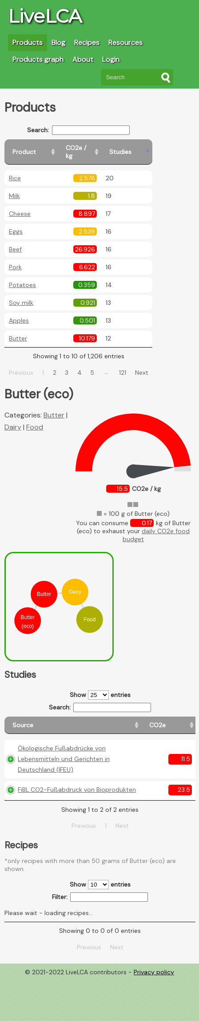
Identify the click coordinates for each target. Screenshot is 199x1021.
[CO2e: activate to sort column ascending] (101, 721)
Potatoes (22, 277)
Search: (89, 130)
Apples (19, 312)
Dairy (12, 419)
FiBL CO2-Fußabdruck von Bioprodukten (41, 821)
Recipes (87, 42)
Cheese (20, 206)
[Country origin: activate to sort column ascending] (138, 721)
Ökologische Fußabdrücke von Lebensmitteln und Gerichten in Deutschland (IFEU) (45, 769)
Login (110, 59)
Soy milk (21, 295)
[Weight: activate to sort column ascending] (177, 721)
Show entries (100, 687)
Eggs (16, 223)
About (82, 59)
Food (34, 419)
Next (152, 365)
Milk (14, 188)
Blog (58, 42)
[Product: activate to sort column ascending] (44, 148)
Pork (15, 259)
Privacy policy (154, 1014)
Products (27, 42)
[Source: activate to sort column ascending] (44, 721)
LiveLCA (45, 16)
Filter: (100, 939)
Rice (15, 170)
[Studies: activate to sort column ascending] (154, 148)
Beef (15, 241)
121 (133, 365)
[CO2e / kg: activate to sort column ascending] (110, 148)
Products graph (38, 59)
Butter (18, 330)
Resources (125, 42)
